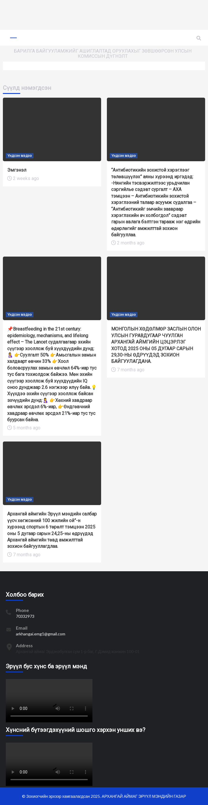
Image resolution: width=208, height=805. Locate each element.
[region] (104, 14)
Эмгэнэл (16, 170)
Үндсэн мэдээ (20, 156)
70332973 (25, 616)
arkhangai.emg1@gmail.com (40, 633)
